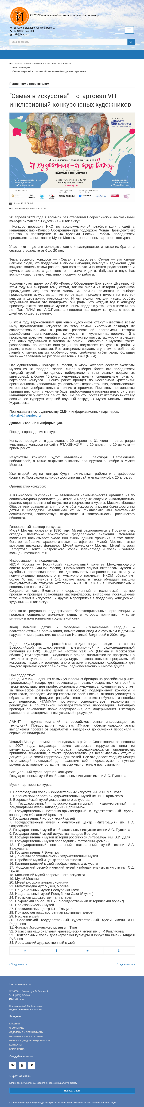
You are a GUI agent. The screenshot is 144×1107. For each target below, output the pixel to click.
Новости (56, 63)
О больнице (16, 1028)
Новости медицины (21, 67)
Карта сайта (17, 1049)
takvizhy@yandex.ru (25, 415)
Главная (18, 63)
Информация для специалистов (29, 1040)
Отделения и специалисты (26, 1032)
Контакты (15, 1045)
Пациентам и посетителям (37, 63)
